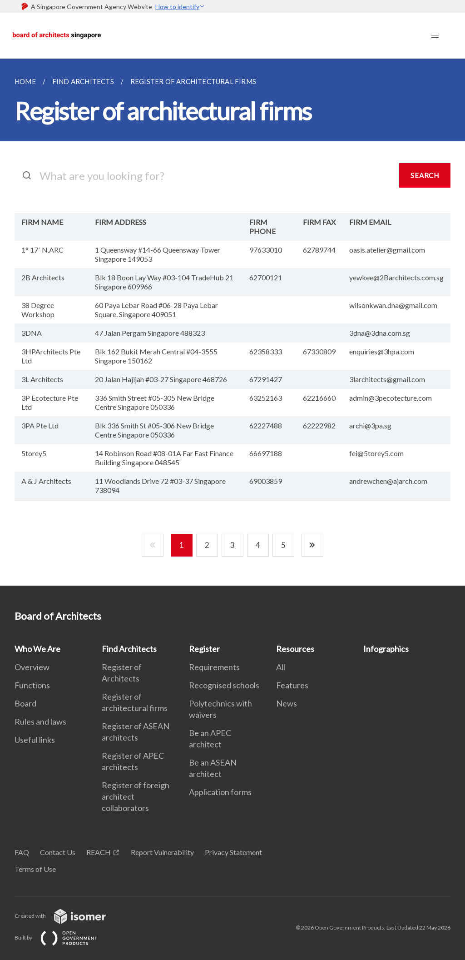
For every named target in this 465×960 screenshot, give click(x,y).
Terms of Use (35, 869)
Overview (32, 667)
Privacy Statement (233, 852)
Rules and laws (40, 721)
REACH (98, 852)
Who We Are (37, 649)
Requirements (214, 667)
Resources (295, 649)
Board (25, 703)
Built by (63, 937)
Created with (67, 915)
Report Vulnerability (162, 852)
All (280, 667)
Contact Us (57, 852)
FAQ (22, 852)
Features (292, 685)
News (286, 703)
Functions (32, 685)
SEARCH (425, 175)
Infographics (386, 649)
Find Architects (129, 649)
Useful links (35, 740)
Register (204, 649)
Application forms (220, 792)
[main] (232, 322)
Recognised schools (224, 685)
